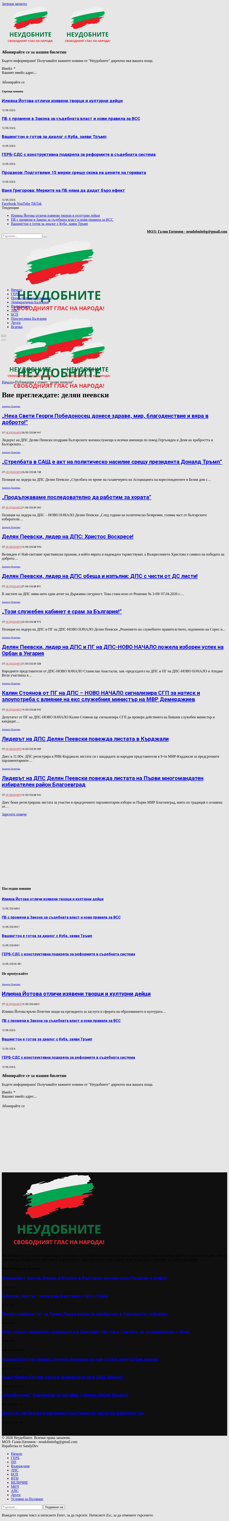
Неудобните (13, 432)
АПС (15, 1491)
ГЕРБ (15, 294)
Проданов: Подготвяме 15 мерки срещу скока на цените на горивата (74, 172)
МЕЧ (15, 1487)
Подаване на (54, 1507)
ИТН (15, 1478)
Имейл (8, 69)
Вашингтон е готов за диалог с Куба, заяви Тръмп (54, 136)
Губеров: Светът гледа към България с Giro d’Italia (55, 1296)
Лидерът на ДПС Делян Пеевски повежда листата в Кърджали (85, 739)
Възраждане (20, 306)
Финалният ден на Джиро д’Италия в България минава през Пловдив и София (84, 1277)
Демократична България (30, 302)
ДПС (15, 310)
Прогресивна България (29, 319)
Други (16, 323)
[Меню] (3, 336)
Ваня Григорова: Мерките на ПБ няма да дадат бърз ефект (63, 190)
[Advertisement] (168, 416)
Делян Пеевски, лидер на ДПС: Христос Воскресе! (67, 536)
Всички (17, 327)
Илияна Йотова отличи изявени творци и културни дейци (62, 100)
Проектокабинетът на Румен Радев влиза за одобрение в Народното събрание (85, 1313)
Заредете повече (14, 814)
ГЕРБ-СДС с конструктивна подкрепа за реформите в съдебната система (79, 154)
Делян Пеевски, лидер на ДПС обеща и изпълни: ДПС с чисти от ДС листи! (100, 576)
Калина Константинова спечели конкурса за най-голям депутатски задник (80, 1359)
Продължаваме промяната (31, 298)
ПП (13, 1462)
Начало (16, 290)
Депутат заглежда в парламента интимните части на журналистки (73, 1413)
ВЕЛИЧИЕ (19, 1482)
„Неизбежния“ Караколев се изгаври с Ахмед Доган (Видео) (65, 1395)
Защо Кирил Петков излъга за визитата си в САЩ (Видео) (62, 1377)
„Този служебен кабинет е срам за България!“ (62, 611)
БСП (14, 314)
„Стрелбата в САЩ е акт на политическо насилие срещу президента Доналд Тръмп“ (112, 462)
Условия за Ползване (27, 1499)
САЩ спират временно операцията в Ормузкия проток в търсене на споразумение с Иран (96, 1331)
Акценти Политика (11, 406)
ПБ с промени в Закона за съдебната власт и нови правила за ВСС (71, 118)
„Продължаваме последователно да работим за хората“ (76, 497)
